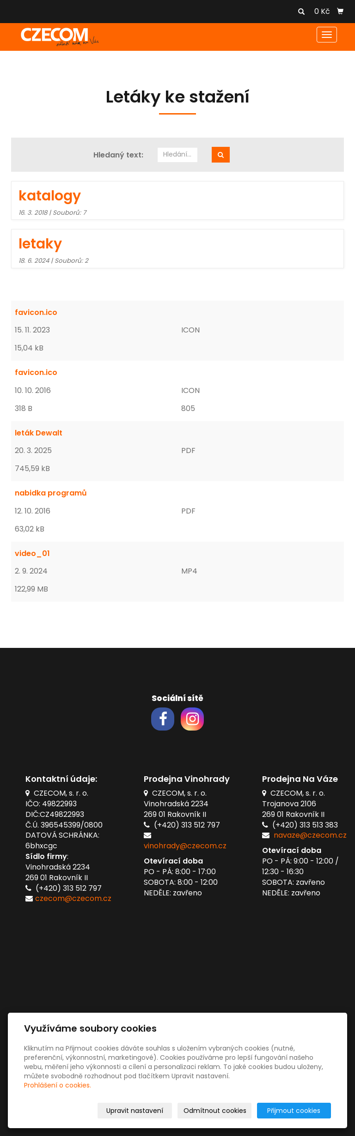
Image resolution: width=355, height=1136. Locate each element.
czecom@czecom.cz (73, 898)
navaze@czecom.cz (310, 835)
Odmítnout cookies (221, 1110)
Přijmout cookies (295, 1110)
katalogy (49, 195)
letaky (40, 244)
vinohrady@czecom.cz (185, 845)
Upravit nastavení (143, 1110)
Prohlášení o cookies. (57, 1085)
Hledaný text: (118, 155)
